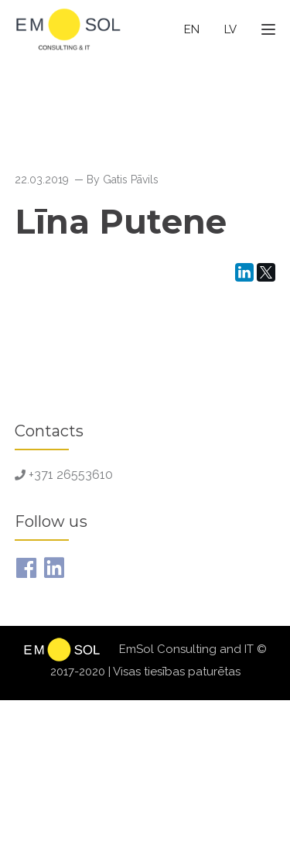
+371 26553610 (71, 474)
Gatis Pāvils (131, 179)
